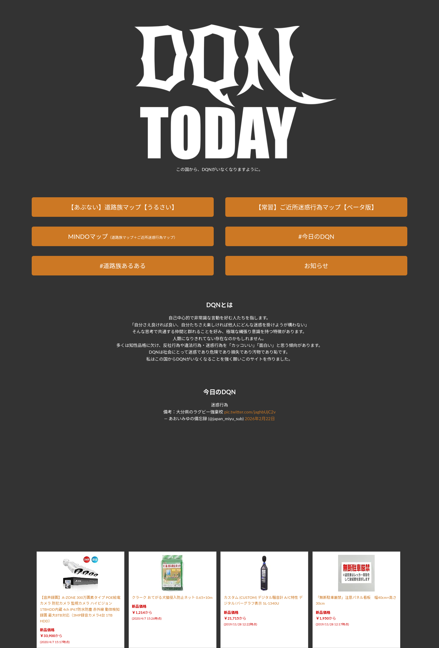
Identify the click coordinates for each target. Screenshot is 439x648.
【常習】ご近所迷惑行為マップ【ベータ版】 (316, 207)
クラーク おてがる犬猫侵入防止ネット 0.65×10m (172, 597)
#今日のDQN (316, 236)
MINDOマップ (122, 236)
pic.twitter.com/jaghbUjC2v (250, 411)
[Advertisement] (219, 479)
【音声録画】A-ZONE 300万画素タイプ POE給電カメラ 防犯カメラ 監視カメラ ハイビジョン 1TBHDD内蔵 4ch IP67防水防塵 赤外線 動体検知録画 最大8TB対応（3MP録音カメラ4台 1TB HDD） (80, 609)
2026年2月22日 (260, 418)
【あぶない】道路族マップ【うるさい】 (122, 207)
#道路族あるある (123, 265)
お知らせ (316, 265)
